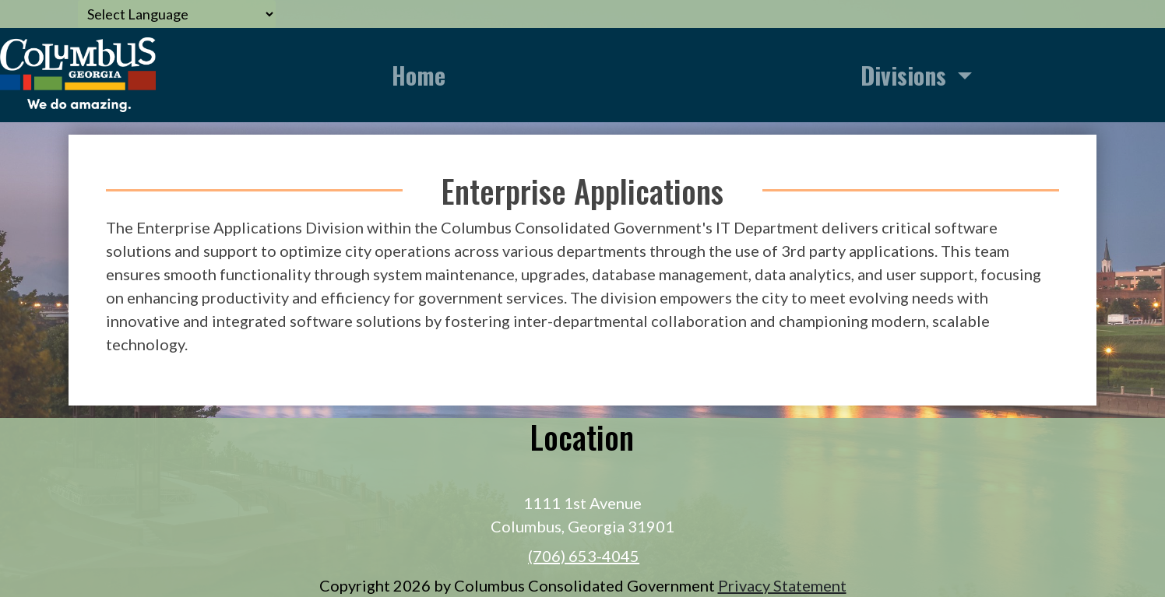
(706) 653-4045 (583, 555)
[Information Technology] (78, 72)
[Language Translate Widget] (177, 14)
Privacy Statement (782, 585)
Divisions (906, 75)
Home (418, 75)
